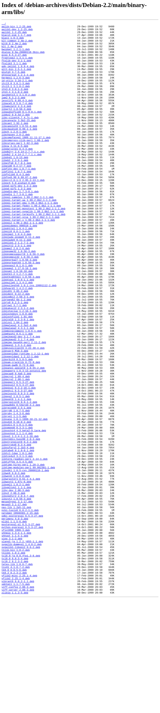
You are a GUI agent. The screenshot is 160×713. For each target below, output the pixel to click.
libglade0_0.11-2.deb (16, 283)
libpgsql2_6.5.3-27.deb (18, 457)
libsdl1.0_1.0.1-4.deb (17, 505)
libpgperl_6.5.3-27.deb (18, 454)
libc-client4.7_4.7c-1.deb (20, 136)
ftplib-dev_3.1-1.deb (16, 68)
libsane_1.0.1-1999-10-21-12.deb (25, 498)
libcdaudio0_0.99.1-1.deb (19, 150)
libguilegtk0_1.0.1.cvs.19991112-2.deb (29, 338)
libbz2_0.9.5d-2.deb (16, 133)
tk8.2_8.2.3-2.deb (14, 683)
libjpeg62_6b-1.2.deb (16, 355)
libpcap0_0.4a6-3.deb (16, 444)
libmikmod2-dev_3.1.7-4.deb (21, 399)
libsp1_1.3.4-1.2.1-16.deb (20, 519)
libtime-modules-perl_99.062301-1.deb (28, 556)
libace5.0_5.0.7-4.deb (17, 119)
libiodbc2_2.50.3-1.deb (18, 352)
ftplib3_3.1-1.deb (14, 72)
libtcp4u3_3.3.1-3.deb (17, 543)
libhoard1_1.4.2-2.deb (17, 341)
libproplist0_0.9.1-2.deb (19, 478)
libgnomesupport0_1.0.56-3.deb (23, 300)
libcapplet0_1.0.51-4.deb (19, 147)
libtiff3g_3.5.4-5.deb (17, 550)
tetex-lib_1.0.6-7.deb (17, 672)
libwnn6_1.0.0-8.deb (16, 567)
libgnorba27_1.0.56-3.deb (19, 307)
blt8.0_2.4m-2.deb (14, 48)
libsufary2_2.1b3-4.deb (18, 533)
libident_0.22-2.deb (16, 348)
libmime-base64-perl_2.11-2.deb (24, 406)
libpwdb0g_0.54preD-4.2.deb (21, 481)
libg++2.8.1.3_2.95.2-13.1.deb (23, 212)
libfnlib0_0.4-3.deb (16, 205)
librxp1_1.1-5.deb (14, 495)
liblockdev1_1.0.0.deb (17, 372)
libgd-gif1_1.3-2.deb (16, 222)
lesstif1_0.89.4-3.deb (17, 116)
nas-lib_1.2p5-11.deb (16, 604)
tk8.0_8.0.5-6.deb (14, 679)
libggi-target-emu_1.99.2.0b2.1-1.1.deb (30, 239)
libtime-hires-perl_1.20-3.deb (23, 553)
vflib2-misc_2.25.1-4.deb (19, 686)
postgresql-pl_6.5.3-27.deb (21, 625)
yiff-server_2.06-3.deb (18, 703)
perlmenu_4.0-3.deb (15, 618)
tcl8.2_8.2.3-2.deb (15, 669)
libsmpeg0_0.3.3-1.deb (17, 509)
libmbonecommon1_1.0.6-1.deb (22, 393)
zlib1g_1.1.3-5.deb (15, 707)
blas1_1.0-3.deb (13, 41)
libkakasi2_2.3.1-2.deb (18, 365)
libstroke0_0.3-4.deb (16, 529)
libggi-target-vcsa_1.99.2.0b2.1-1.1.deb (30, 256)
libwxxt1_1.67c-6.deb (16, 573)
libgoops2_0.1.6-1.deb (17, 314)
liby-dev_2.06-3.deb (16, 584)
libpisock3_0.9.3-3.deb (18, 468)
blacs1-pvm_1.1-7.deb (16, 37)
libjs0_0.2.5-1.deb (15, 358)
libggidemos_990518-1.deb (19, 266)
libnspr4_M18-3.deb (15, 416)
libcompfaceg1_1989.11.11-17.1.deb (26, 160)
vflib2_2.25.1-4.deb (16, 690)
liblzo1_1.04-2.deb (15, 382)
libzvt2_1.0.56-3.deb (16, 594)
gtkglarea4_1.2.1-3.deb (18, 85)
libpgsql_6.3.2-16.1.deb (19, 461)
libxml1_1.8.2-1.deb (16, 577)
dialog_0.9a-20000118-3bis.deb (23, 58)
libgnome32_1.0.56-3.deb (19, 297)
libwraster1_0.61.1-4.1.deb (21, 570)
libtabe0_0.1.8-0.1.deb (18, 536)
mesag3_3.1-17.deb (14, 601)
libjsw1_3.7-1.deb (14, 362)
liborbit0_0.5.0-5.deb (17, 427)
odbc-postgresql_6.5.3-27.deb (22, 614)
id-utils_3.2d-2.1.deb (17, 92)
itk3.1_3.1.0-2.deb (15, 106)
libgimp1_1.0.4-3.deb (16, 276)
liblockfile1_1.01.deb (17, 375)
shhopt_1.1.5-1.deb (15, 638)
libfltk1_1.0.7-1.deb (16, 201)
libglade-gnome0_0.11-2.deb (21, 280)
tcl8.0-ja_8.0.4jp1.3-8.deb (21, 662)
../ (4, 24)
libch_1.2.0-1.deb (14, 154)
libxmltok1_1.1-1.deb (16, 580)
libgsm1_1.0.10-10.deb (17, 321)
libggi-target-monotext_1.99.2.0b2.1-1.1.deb (33, 246)
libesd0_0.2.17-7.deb (16, 195)
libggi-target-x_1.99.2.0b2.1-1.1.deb (28, 259)
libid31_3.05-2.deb (15, 345)
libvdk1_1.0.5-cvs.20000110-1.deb (25, 560)
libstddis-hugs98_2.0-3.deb (21, 522)
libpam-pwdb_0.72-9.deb (18, 434)
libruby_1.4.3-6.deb (16, 492)
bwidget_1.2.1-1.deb (16, 55)
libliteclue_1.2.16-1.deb (19, 369)
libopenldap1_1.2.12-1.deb (20, 423)
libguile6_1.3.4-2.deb (17, 334)
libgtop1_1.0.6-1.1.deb (18, 331)
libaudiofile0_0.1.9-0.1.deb (22, 130)
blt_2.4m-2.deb (12, 51)
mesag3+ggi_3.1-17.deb (17, 597)
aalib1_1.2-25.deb (14, 34)
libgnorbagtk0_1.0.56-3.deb (21, 311)
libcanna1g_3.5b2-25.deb (19, 140)
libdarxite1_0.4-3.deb (17, 174)
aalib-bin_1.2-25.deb (16, 27)
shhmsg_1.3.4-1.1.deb (16, 635)
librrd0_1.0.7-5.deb (16, 488)
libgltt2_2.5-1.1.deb (16, 290)
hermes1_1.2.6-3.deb (16, 89)
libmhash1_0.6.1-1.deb (17, 396)
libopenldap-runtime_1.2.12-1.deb (25, 420)
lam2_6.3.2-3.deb (13, 113)
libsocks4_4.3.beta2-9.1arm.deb (24, 512)
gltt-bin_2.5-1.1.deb (16, 78)
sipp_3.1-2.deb (12, 642)
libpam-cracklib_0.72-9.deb (21, 430)
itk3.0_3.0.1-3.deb (15, 102)
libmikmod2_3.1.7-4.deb (18, 403)
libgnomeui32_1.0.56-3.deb (20, 304)
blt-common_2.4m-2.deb (17, 44)
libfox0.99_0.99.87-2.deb (19, 208)
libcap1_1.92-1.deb (15, 143)
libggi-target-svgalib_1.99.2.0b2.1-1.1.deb (33, 249)
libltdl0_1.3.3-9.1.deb (18, 379)
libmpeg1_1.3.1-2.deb (16, 410)
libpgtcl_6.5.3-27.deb (17, 464)
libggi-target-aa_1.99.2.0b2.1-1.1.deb (29, 235)
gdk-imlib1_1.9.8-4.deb (18, 75)
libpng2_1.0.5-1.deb (16, 471)
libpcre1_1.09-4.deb (16, 447)
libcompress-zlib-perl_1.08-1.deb (25, 164)
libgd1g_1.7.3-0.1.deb (17, 229)
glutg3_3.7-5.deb (13, 82)
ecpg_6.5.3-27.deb (14, 61)
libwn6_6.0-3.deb (13, 563)
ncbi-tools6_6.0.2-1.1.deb (20, 608)
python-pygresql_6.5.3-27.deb (22, 628)
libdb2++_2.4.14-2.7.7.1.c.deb (23, 177)
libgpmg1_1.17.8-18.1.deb (19, 317)
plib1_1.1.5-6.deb (14, 621)
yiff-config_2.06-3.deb (18, 700)
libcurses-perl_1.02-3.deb (20, 167)
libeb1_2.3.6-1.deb (15, 188)
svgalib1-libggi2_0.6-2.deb (21, 652)
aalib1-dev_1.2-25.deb (17, 31)
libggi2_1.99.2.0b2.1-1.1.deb (22, 263)
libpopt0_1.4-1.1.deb (16, 474)
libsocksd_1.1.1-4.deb (17, 515)
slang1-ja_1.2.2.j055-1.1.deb (22, 645)
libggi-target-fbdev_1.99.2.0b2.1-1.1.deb (31, 242)
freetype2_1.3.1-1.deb (17, 65)
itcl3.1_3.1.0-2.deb (16, 99)
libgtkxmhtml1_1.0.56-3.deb (21, 328)
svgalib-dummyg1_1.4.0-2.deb (22, 649)
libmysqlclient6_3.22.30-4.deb (23, 413)
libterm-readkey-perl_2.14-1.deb (25, 546)
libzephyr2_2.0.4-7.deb (18, 591)
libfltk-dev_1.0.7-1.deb (19, 198)
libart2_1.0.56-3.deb (16, 126)
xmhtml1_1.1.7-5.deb (16, 696)
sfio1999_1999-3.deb (16, 632)
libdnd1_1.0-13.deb (15, 184)
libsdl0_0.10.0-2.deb (16, 502)
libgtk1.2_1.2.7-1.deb (17, 324)
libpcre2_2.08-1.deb (16, 451)
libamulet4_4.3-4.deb (16, 123)
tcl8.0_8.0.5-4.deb (15, 666)
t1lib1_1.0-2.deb (13, 659)
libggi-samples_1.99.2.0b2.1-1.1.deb (27, 232)
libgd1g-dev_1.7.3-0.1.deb (20, 225)
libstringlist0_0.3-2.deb (19, 526)
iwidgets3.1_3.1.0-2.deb (19, 109)
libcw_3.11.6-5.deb (15, 171)
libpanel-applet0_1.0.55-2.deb (23, 437)
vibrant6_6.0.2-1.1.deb (18, 693)
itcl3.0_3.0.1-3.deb (16, 95)
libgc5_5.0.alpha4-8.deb (19, 215)
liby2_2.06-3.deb (13, 587)
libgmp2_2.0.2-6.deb (16, 294)
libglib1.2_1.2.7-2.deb (18, 287)
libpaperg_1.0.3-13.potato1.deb (24, 440)
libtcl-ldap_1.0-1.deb (17, 539)
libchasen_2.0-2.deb (16, 157)
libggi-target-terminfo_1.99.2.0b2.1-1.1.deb (33, 253)
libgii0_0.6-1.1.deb (16, 273)
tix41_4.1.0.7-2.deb (16, 676)
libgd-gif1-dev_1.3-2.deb (19, 218)
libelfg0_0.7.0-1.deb (16, 191)
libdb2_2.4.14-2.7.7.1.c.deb (22, 181)
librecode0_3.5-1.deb (16, 485)
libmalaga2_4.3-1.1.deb (18, 389)
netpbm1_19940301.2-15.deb (20, 611)
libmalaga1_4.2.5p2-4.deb (19, 386)
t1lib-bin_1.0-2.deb (16, 655)
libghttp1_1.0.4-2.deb (17, 270)
